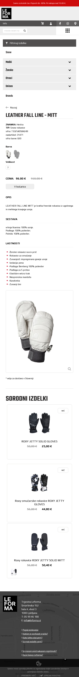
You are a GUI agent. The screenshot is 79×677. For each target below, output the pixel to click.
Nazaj (11, 107)
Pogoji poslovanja (30, 630)
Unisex (9, 86)
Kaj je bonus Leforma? (33, 655)
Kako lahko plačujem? (32, 637)
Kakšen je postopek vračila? (35, 634)
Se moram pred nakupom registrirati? (40, 651)
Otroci (9, 78)
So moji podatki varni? (32, 641)
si (40, 620)
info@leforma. (31, 620)
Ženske (9, 70)
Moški (9, 62)
